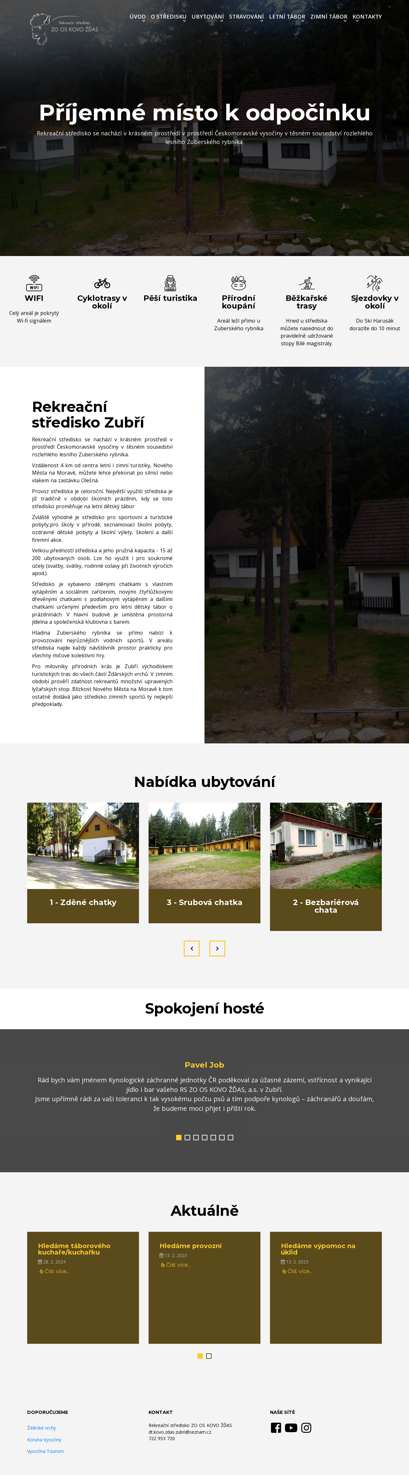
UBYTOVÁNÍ (208, 16)
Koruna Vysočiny (44, 1440)
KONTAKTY (367, 16)
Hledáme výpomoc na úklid (318, 1249)
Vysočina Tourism (45, 1451)
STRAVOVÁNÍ (246, 16)
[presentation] (192, 949)
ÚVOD (138, 16)
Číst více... (54, 1271)
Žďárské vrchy (41, 1428)
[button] (178, 1137)
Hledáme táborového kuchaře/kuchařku (74, 1249)
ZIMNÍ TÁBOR (328, 16)
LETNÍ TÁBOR (287, 16)
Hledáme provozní (190, 1246)
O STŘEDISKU (169, 16)
